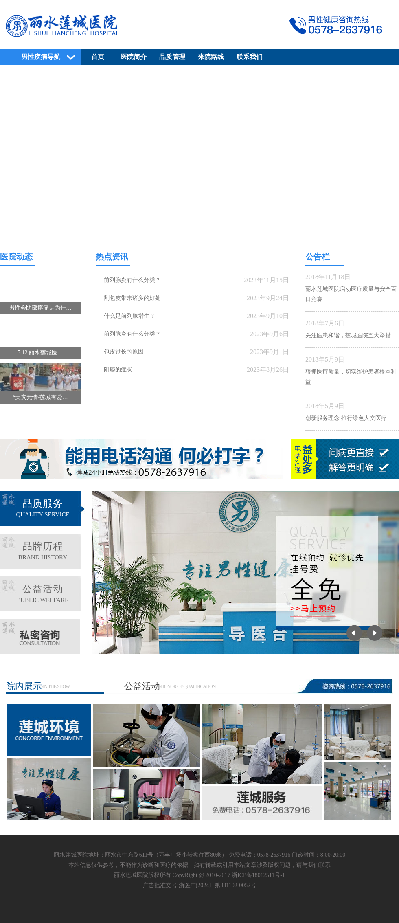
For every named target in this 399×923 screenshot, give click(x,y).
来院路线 (211, 56)
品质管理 (172, 56)
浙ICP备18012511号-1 (258, 875)
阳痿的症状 (118, 370)
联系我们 (250, 56)
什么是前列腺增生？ (129, 316)
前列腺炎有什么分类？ (132, 280)
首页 (97, 56)
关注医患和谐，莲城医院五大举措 (348, 335)
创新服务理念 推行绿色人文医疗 (346, 418)
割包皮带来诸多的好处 (132, 298)
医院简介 (134, 56)
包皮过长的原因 (124, 352)
